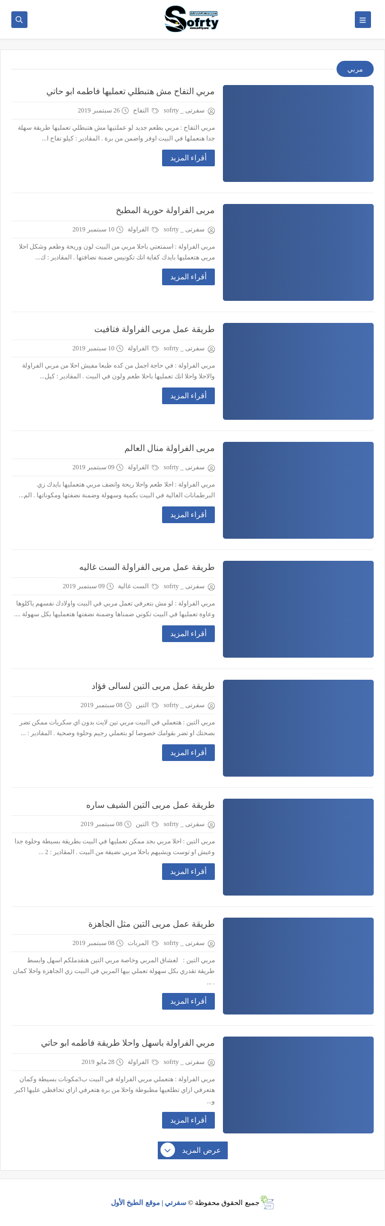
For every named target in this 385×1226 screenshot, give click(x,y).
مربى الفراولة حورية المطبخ (165, 210)
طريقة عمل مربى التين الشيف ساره (150, 804)
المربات (143, 943)
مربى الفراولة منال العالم (169, 448)
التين (147, 705)
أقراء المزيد (188, 158)
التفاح (146, 110)
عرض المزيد (191, 1151)
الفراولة (143, 229)
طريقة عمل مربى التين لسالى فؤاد (153, 685)
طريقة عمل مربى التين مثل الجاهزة (151, 923)
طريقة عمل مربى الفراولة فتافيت (154, 329)
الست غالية (138, 586)
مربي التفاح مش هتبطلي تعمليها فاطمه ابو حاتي (130, 91)
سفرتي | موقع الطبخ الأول (148, 1203)
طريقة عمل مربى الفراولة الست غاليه (147, 567)
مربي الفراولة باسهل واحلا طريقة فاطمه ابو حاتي (128, 1042)
